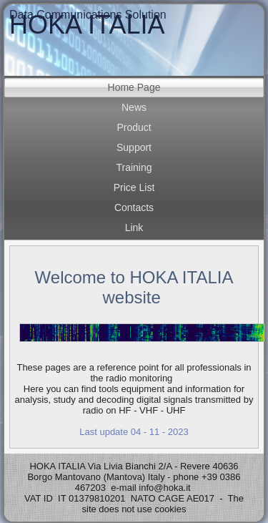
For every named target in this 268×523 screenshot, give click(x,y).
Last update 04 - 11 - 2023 (134, 431)
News (134, 107)
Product (133, 127)
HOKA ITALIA (86, 24)
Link (134, 227)
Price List (134, 187)
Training (134, 167)
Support (134, 147)
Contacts (134, 207)
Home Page (134, 87)
